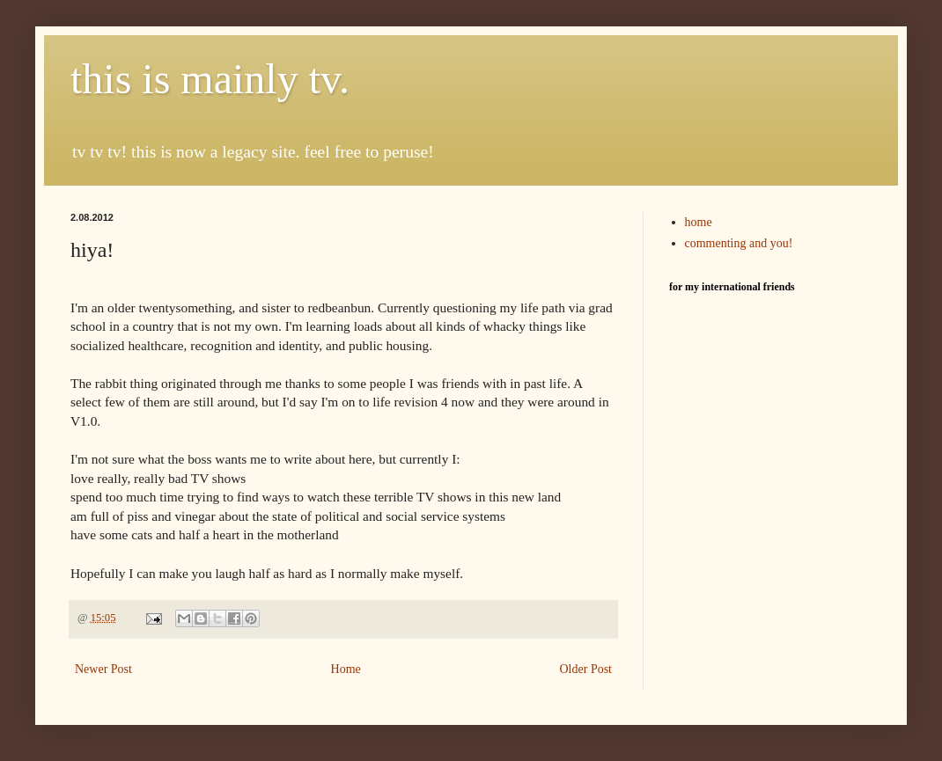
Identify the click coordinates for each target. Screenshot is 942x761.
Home (346, 669)
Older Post (586, 669)
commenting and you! (739, 243)
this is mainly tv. (210, 78)
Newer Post (103, 669)
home (698, 222)
